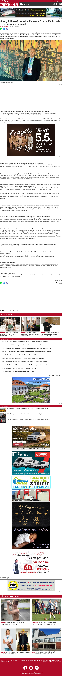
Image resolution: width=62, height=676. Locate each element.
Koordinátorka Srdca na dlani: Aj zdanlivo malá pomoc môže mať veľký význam (26, 361)
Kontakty (58, 660)
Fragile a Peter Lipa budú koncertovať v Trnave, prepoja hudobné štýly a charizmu (9, 334)
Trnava (2, 622)
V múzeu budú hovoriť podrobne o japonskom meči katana (12, 623)
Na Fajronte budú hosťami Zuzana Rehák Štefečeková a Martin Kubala (15, 653)
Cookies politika (57, 661)
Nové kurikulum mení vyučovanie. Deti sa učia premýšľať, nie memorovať (25, 355)
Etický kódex (45, 660)
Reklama (51, 660)
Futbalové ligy (35, 622)
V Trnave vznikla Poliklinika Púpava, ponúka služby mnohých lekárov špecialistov (50, 334)
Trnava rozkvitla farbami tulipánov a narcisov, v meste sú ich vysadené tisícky (27, 408)
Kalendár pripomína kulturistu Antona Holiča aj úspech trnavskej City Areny (26, 414)
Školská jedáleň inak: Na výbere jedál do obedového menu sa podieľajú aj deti (30, 334)
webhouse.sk (38, 673)
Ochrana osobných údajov (35, 660)
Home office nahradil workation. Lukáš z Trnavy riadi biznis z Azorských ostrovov (28, 351)
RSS (54, 660)
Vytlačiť (59, 283)
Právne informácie (24, 660)
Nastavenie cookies (47, 661)
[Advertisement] (31, 96)
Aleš (61, 1)
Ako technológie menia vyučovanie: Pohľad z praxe (19, 371)
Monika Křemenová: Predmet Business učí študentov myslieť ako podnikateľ (26, 365)
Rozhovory (6, 26)
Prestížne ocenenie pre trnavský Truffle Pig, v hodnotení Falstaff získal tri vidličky (28, 419)
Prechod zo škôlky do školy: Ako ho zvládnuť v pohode (20, 368)
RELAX (1, 26)
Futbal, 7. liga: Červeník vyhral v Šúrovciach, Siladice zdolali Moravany (44, 623)
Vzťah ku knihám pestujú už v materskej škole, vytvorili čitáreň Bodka (24, 358)
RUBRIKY (24, 4)
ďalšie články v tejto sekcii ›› (55, 375)
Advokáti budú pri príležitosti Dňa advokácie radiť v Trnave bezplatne (43, 653)
